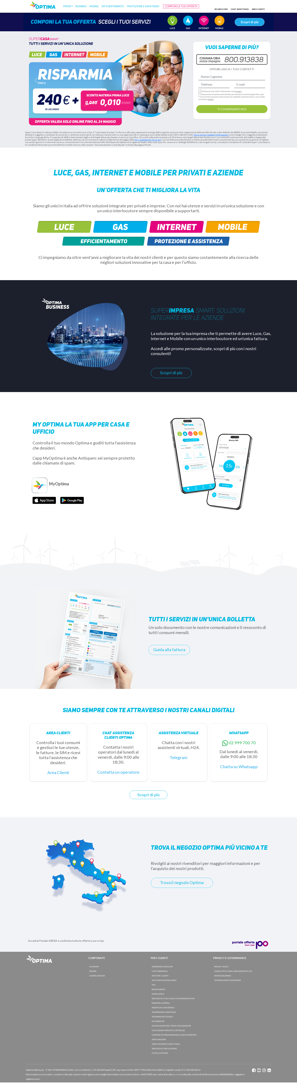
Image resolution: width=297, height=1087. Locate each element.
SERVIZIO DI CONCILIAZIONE (164, 1048)
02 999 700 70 (242, 742)
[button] (35, 80)
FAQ (153, 985)
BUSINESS (81, 6)
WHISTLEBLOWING (222, 976)
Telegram (178, 757)
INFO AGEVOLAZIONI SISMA (164, 980)
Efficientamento (113, 6)
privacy (238, 91)
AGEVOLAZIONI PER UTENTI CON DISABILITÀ (171, 1026)
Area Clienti (58, 772)
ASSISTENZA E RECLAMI (162, 966)
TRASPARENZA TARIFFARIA (164, 1012)
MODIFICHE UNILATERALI (163, 1007)
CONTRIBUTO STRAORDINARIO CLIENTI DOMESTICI (174, 1035)
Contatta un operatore (118, 772)
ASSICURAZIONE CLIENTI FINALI (166, 1044)
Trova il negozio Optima (182, 882)
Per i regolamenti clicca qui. (147, 139)
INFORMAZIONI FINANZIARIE (227, 980)
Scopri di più (171, 372)
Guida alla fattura (169, 649)
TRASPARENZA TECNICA (162, 1016)
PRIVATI (68, 6)
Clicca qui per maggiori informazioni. (211, 135)
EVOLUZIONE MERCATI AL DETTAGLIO (168, 1030)
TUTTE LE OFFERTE (160, 1053)
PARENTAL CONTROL (161, 1003)
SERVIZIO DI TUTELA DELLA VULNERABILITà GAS (173, 998)
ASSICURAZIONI (159, 1039)
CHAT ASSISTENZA (160, 971)
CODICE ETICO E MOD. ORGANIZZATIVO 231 (233, 971)
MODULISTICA (158, 994)
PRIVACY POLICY (221, 966)
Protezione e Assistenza (143, 6)
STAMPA (92, 971)
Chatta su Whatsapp (239, 766)
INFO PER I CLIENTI (160, 976)
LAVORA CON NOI (97, 976)
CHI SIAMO (94, 966)
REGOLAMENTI (158, 989)
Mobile (94, 6)
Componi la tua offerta (181, 6)
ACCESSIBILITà (158, 1021)
